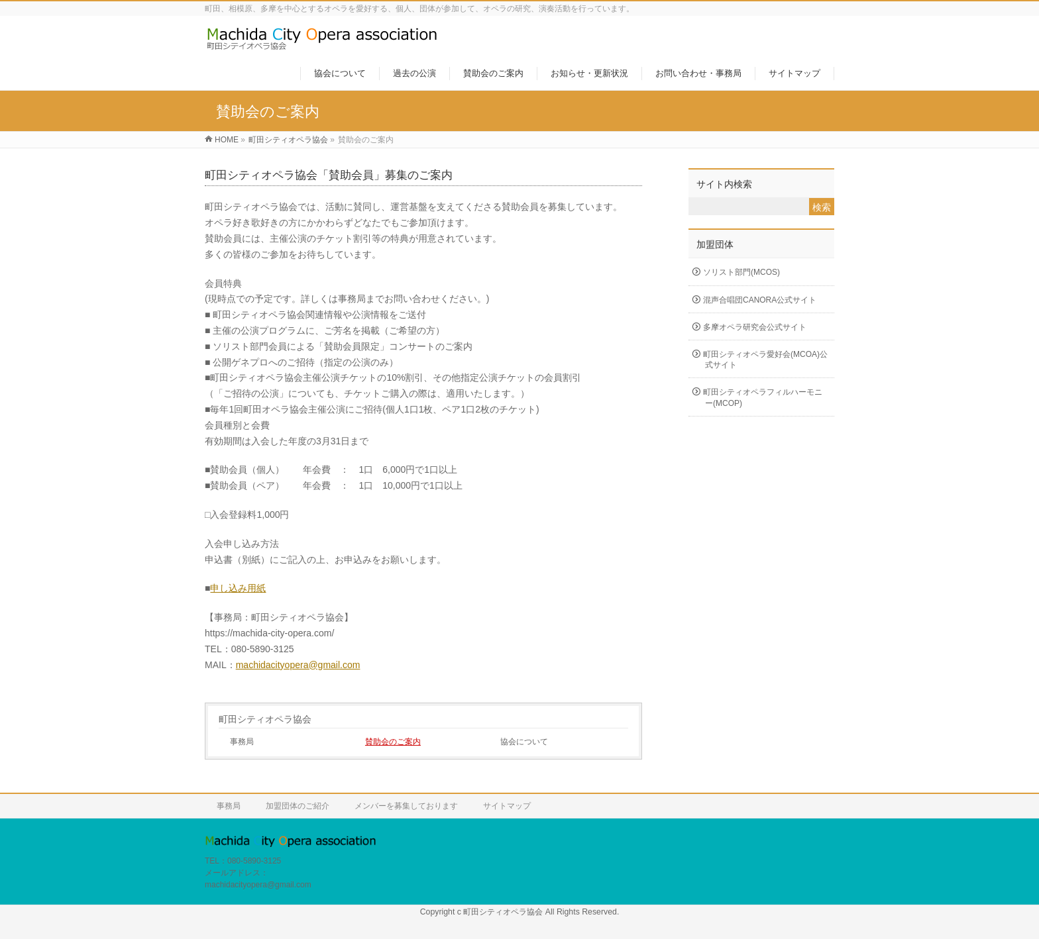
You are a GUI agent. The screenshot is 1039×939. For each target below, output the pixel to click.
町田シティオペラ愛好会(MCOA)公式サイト (765, 360)
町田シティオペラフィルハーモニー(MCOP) (762, 397)
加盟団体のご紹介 (297, 806)
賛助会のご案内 (393, 741)
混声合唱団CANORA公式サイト (759, 300)
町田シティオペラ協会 (265, 719)
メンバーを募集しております (406, 806)
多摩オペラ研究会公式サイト (754, 327)
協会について (524, 741)
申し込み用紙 (238, 588)
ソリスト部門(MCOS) (741, 272)
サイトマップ (507, 806)
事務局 (242, 741)
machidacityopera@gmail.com (298, 665)
